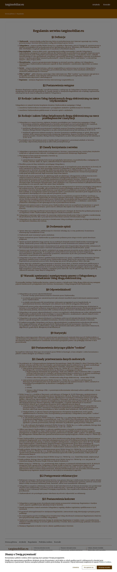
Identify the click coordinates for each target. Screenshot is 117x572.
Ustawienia (76, 567)
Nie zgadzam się (88, 567)
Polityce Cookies (105, 562)
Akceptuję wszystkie (104, 567)
